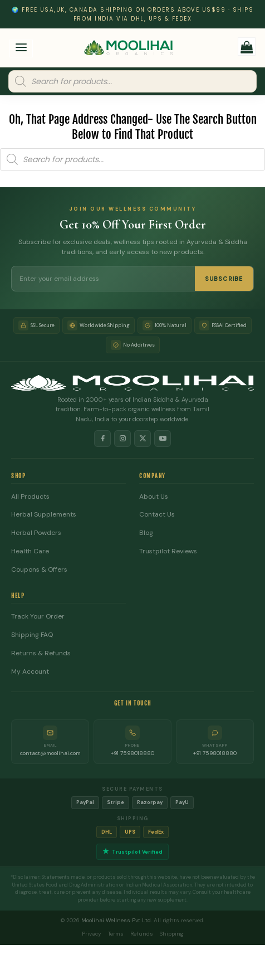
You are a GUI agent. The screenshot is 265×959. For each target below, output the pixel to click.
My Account (30, 672)
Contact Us (157, 514)
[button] (21, 49)
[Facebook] (102, 438)
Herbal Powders (36, 533)
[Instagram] (122, 438)
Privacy (91, 933)
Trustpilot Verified (132, 852)
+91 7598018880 (132, 753)
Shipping (172, 933)
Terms (116, 933)
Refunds (141, 933)
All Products (30, 497)
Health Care (30, 551)
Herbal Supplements (43, 514)
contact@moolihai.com (50, 753)
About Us (153, 497)
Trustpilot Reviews (168, 551)
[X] (142, 438)
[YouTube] (162, 438)
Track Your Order (38, 616)
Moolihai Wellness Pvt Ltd (116, 920)
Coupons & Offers (39, 570)
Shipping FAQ (32, 635)
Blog (146, 533)
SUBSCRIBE (224, 279)
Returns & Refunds (41, 653)
